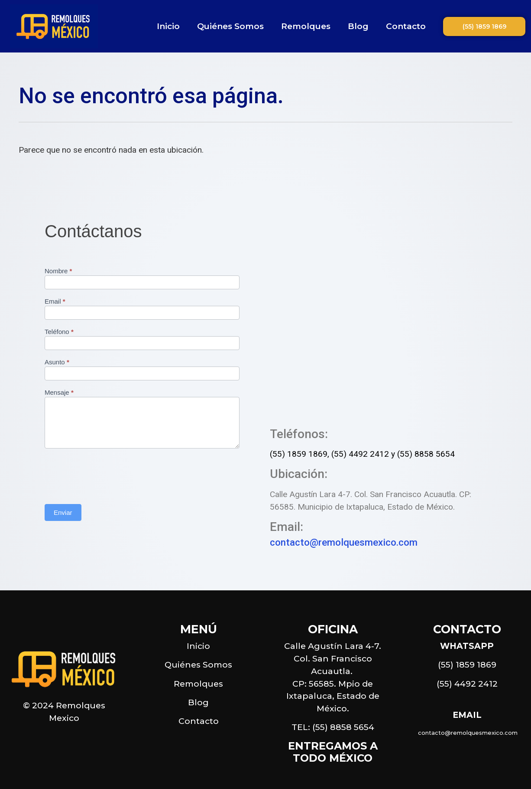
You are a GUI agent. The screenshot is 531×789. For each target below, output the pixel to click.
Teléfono (59, 331)
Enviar (63, 512)
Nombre (58, 271)
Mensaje (59, 392)
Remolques (305, 26)
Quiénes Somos (230, 26)
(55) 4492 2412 (360, 454)
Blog (358, 26)
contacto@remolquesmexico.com (344, 542)
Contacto (406, 26)
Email (55, 301)
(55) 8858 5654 (426, 454)
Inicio (168, 26)
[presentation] (110, 474)
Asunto (57, 362)
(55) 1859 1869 (298, 454)
